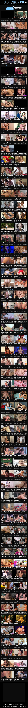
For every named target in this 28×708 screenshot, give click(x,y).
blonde (18, 54)
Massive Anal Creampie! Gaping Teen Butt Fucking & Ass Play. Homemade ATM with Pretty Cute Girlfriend (7, 130)
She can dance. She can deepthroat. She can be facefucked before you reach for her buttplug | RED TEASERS (7, 679)
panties (2, 345)
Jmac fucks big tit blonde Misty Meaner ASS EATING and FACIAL (7, 422)
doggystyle (25, 42)
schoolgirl (25, 244)
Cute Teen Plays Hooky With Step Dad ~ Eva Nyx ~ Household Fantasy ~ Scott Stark (20, 298)
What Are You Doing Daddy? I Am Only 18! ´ (20, 679)
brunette (4, 65)
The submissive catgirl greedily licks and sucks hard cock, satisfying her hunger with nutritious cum (20, 657)
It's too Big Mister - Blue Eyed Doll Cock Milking (20, 52)
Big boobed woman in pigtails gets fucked (20, 466)
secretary (25, 143)
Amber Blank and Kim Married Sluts (7, 623)
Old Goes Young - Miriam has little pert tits (20, 209)
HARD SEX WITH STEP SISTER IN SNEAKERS (20, 332)
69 (19, 423)
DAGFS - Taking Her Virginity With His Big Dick (7, 175)
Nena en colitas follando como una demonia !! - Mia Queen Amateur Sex (20, 276)
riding (18, 479)
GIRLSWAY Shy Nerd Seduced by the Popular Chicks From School (7, 657)
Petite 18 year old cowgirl (20, 343)
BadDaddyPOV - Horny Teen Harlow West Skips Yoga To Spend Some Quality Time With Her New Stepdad (20, 500)
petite (2, 210)
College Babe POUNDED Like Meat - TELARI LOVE (20, 601)
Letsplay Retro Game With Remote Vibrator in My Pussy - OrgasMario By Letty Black (7, 164)
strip (8, 378)
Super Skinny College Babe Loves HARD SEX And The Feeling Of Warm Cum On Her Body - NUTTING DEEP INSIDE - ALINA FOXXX (20, 153)
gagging (6, 221)
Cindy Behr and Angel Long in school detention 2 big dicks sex (20, 645)
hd (11, 266)
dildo (10, 121)
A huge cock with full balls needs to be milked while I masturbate (7, 634)
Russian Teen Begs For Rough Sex (20, 74)
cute (9, 165)
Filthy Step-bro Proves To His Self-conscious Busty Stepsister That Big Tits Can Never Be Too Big (7, 287)
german (4, 378)
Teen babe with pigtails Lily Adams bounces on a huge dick (20, 175)
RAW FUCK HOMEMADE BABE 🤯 (20, 30)
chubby (24, 300)
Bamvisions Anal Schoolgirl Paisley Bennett (20, 310)
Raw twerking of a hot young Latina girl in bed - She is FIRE (7, 433)
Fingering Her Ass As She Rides (7, 533)
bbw (13, 255)
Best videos (10, 8)
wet (24, 233)
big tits (6, 345)
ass (8, 76)
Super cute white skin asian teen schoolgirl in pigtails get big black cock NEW (20, 242)
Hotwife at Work (18, 220)
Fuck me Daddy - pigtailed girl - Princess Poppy (7, 556)
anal (15, 76)
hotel (12, 378)
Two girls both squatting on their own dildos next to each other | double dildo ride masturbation (20, 533)
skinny (11, 20)
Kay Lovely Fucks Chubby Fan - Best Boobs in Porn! (7, 511)
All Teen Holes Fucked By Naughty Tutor (20, 377)
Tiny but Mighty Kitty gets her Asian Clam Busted (7, 220)
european (16, 647)
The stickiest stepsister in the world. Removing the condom (20, 634)
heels (24, 401)
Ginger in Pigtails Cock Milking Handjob (20, 198)
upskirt (3, 277)
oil (18, 255)
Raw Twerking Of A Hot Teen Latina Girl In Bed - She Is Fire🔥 (7, 153)
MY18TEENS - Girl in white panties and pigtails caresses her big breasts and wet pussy (7, 343)
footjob (10, 31)
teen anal (5, 87)
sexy (9, 311)
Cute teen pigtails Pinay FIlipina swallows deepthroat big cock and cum (20, 97)
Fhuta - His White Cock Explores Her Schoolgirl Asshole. (7, 198)
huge (19, 177)
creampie (19, 42)
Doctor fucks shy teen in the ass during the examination (7, 86)
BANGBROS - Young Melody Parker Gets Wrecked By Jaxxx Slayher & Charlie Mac (7, 298)
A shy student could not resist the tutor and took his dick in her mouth (7, 455)
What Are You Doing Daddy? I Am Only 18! (7, 63)
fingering (6, 233)
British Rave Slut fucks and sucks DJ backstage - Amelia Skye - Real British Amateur (7, 254)
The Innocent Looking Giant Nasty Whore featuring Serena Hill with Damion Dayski (7, 30)
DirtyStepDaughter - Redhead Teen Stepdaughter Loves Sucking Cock (20, 578)
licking (26, 109)
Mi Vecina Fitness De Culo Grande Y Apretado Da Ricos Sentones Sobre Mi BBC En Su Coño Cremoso (20, 478)
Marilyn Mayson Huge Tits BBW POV (20, 388)
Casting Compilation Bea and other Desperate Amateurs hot (7, 478)
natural (19, 501)
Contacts (17, 704)
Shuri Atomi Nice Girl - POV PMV (20, 366)
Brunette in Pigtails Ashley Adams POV (7, 142)
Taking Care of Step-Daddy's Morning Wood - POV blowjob (20, 589)
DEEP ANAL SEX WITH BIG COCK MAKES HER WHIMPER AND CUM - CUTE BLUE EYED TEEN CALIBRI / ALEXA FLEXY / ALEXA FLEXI (20, 321)
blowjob (2, 31)
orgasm (25, 31)
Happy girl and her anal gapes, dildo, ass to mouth (7, 332)
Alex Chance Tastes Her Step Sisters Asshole (20, 489)
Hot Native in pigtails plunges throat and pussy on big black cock (7, 354)
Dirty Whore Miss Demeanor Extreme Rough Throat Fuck (7, 242)
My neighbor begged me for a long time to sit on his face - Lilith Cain (20, 108)
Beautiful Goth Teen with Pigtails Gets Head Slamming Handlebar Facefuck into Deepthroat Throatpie (20, 410)
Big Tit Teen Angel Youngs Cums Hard (20, 354)
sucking (21, 20)
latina (4, 154)
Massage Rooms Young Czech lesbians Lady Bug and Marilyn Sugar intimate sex (20, 254)
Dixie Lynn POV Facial (19, 511)
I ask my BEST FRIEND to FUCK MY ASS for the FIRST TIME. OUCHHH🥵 (7, 265)
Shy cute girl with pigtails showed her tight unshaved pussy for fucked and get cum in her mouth (7, 310)
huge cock (16, 188)
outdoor (19, 557)
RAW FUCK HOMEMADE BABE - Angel (20, 287)
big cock (2, 356)
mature (6, 546)
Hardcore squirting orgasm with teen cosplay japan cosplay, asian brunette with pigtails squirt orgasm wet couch (20, 231)
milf (23, 87)
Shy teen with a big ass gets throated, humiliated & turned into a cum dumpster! (7, 119)
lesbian (2, 322)
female (4, 42)
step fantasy (13, 42)
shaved (24, 121)
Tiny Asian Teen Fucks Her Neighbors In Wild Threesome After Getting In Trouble (7, 209)
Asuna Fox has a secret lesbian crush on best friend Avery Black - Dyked (7, 321)
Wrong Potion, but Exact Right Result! (20, 119)
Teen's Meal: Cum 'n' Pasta (20, 444)
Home (6, 704)
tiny (26, 345)
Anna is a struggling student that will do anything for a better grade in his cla (7, 388)
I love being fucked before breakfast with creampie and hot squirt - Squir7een (20, 612)
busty (25, 356)
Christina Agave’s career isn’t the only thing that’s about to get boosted (7, 108)
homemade (25, 154)
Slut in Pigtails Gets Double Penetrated (7, 444)
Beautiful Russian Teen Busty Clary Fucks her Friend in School (7, 489)
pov (12, 109)
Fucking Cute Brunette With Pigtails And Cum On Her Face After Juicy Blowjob (20, 63)
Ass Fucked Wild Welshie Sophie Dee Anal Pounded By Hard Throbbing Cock (20, 433)
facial (15, 42)
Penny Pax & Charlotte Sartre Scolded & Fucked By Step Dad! (20, 545)
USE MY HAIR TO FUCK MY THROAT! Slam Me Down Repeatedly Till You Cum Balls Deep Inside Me (20, 455)
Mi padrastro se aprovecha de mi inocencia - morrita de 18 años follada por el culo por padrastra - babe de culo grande (7, 276)
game (12, 165)
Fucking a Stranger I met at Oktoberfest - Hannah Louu (7, 377)
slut (1, 20)
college (25, 602)
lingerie (9, 333)
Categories (11, 704)
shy (1, 87)
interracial (21, 165)
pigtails (25, 20)
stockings (16, 165)
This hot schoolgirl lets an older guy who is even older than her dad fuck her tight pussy (7, 578)
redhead (5, 98)
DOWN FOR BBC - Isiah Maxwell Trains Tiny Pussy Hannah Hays (7, 52)
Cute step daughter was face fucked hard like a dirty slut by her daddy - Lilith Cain (7, 18)
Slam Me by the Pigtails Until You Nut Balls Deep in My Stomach (20, 142)
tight (2, 311)
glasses (10, 401)
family (19, 87)
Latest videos (18, 8)
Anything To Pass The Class (20, 18)
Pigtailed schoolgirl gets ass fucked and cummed (7, 500)
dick (1, 42)
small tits (5, 311)
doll (8, 98)
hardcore (16, 20)
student (2, 389)
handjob (5, 20)
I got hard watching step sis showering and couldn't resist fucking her (7, 366)
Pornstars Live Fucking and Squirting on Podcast (7, 466)
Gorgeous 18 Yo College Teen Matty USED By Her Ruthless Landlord (20, 41)
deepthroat (8, 54)
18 (1, 65)
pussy (9, 221)
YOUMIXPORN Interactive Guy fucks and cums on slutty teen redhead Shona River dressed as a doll (7, 97)
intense (7, 154)
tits (15, 210)
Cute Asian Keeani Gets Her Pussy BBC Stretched (7, 668)
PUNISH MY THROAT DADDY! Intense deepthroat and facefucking (7, 601)
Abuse (21, 704)
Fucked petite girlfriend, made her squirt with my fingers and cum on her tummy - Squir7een (20, 265)
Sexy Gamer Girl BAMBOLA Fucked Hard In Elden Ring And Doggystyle (7, 522)
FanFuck (16, 623)
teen (8, 20)
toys (6, 132)
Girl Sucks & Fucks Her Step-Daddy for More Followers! (20, 130)
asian (26, 98)
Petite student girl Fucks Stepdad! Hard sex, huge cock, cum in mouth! (20, 186)
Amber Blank (17, 164)
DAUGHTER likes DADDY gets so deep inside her (20, 86)
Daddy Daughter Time (6, 399)
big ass (2, 76)
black (12, 333)
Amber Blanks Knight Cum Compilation (7, 589)
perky (5, 513)
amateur (16, 31)
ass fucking (13, 132)
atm (9, 132)
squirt (15, 266)
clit (12, 221)
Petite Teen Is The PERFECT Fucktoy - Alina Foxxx (7, 612)
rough (8, 42)
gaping (26, 669)
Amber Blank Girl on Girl (20, 399)
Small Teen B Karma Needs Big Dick (7, 231)
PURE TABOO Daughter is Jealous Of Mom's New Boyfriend (7, 186)
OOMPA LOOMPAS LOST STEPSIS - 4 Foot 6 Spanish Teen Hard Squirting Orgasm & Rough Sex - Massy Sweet (7, 41)
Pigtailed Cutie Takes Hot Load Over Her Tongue (20, 522)
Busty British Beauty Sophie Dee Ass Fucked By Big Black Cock (20, 422)
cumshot (21, 31)
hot (17, 76)
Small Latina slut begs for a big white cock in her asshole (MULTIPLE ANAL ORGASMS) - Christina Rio (7, 74)
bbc (13, 31)
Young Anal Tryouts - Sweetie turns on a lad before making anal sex (20, 668)
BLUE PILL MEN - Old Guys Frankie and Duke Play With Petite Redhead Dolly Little (7, 645)
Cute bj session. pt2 (5, 410)
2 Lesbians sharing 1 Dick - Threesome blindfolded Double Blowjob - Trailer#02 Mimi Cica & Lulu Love (20, 567)
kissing (21, 255)
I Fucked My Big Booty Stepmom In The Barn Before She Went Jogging (20, 556)
